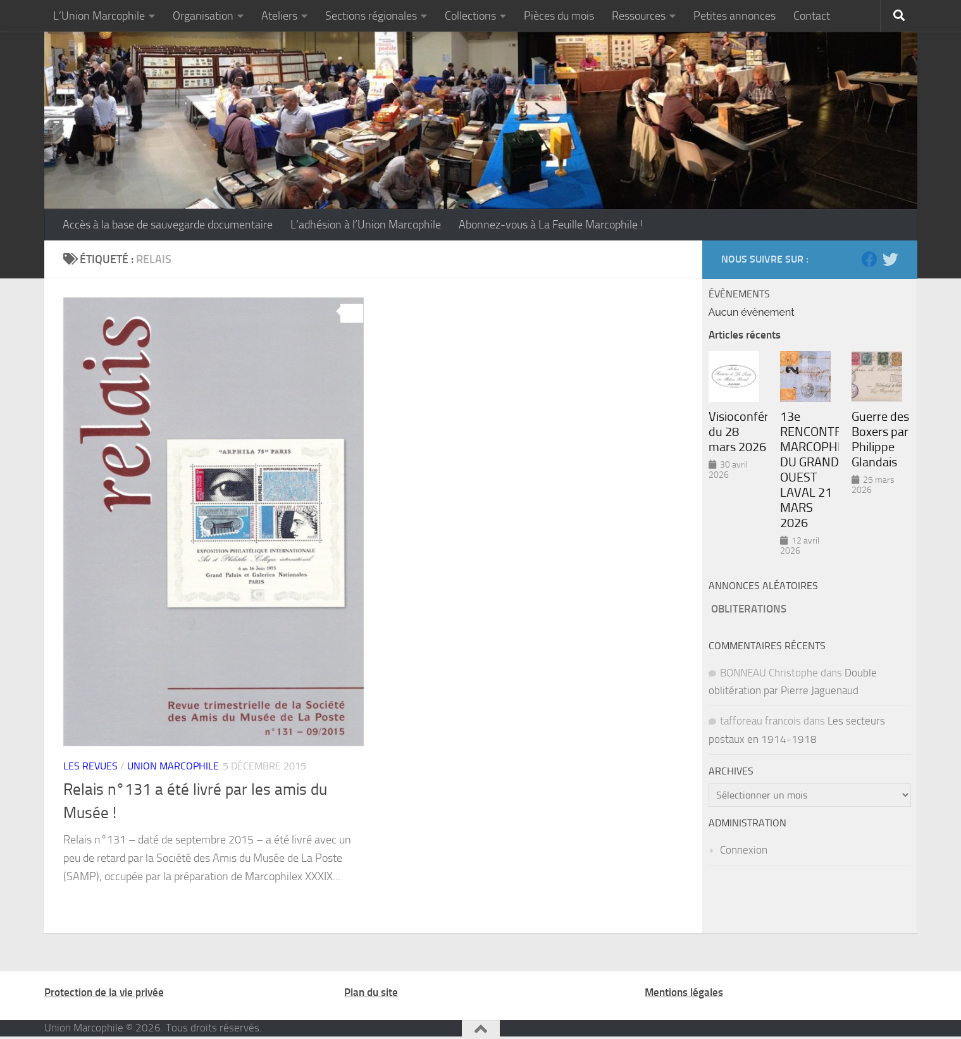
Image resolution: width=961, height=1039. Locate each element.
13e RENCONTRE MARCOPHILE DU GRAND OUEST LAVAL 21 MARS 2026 (809, 469)
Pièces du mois (559, 16)
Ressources (639, 16)
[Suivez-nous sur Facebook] (869, 259)
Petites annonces (734, 16)
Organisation (203, 16)
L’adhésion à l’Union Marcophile (365, 225)
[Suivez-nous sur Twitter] (890, 259)
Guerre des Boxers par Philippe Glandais (880, 439)
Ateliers (279, 16)
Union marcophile (173, 766)
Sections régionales (371, 16)
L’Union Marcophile (99, 16)
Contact (811, 16)
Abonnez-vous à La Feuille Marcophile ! (551, 225)
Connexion (743, 849)
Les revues (90, 766)
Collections (470, 16)
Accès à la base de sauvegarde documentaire (168, 225)
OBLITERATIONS (748, 608)
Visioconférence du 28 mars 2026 (738, 431)
